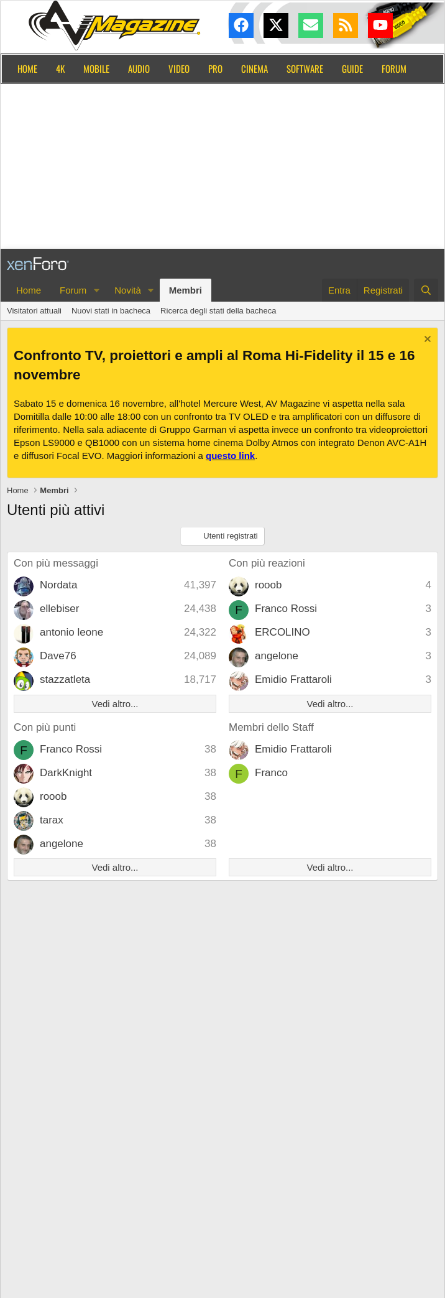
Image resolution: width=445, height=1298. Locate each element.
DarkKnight (66, 773)
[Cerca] (426, 290)
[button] (96, 290)
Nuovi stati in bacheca (110, 310)
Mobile (96, 68)
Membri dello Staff (271, 727)
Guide (352, 68)
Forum (394, 68)
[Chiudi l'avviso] (426, 340)
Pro (215, 68)
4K (60, 68)
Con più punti (45, 727)
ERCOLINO (282, 632)
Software (305, 68)
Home (27, 68)
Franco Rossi (286, 608)
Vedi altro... (114, 703)
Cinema (254, 68)
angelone (276, 656)
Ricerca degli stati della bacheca (218, 310)
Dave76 (58, 656)
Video (179, 68)
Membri (185, 290)
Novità (127, 290)
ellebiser (59, 608)
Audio (139, 68)
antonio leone (71, 632)
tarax (51, 820)
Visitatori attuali (34, 310)
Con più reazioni (267, 563)
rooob (268, 585)
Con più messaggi (56, 563)
